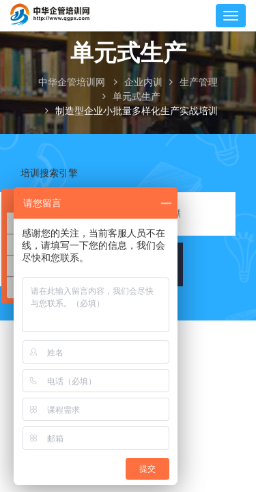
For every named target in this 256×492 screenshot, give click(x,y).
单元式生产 (136, 97)
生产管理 (199, 82)
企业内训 (143, 82)
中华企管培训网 (71, 82)
